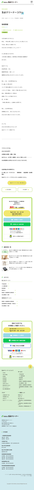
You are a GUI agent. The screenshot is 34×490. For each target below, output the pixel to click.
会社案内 (4, 381)
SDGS (19, 396)
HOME (4, 372)
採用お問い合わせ (6, 385)
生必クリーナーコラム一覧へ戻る (17, 182)
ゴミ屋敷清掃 (4, 286)
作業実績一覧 (5, 396)
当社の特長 (5, 374)
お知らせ (4, 398)
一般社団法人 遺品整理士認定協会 (24, 404)
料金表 (4, 376)
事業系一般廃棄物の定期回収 (8, 301)
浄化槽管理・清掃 (5, 294)
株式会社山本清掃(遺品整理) (26, 474)
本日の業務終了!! (9, 189)
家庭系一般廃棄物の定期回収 (8, 292)
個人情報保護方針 (6, 389)
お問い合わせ (5, 383)
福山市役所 (20, 398)
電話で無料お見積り (17, 214)
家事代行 (3, 290)
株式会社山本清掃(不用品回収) (14, 474)
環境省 (19, 395)
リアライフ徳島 (29, 475)
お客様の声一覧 (6, 395)
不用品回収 (5, 32)
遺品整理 (3, 288)
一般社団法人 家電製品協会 (23, 406)
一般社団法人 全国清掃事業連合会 (24, 401)
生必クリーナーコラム (7, 400)
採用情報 (4, 380)
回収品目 (4, 378)
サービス (20, 372)
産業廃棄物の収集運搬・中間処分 (9, 303)
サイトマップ (5, 387)
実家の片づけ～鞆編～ (25, 189)
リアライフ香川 (22, 475)
